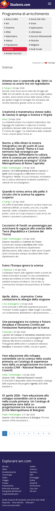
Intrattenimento (9, 472)
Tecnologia (7, 474)
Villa (28, 173)
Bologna (36, 417)
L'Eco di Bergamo (10, 303)
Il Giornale (7, 331)
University (40, 334)
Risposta (6, 502)
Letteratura (35, 32)
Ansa (4, 119)
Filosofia (34, 40)
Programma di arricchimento (25, 13)
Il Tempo (6, 88)
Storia (32, 23)
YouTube (50, 63)
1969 (4, 94)
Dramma (9, 27)
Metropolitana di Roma (26, 170)
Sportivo (33, 472)
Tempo (5, 483)
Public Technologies (11, 167)
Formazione (35, 485)
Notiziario (30, 502)
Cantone (27, 241)
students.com (24, 499)
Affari (7, 32)
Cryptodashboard (10, 494)
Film (31, 474)
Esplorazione (36, 27)
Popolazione (11, 44)
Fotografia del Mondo (11, 491)
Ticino (38, 241)
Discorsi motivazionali (40, 36)
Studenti (33, 483)
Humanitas (30, 334)
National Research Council (29, 377)
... (50, 312)
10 (49, 433)
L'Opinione (7, 269)
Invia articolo (17, 502)
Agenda (34, 383)
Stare (30, 309)
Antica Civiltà (11, 19)
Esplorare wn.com (16, 460)
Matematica (10, 36)
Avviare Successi (12, 53)
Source (6, 170)
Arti (6, 23)
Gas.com (34, 488)
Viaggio (5, 480)
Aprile (4, 173)
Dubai (32, 480)
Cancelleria (27, 244)
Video (4, 477)
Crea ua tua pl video (11, 505)
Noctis (17, 176)
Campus (18, 334)
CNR (12, 377)
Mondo (5, 466)
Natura (8, 40)
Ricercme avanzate (10, 488)
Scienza (8, 49)
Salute (32, 466)
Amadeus (6, 346)
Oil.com (33, 491)
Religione (34, 44)
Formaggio (34, 477)
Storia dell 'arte (37, 19)
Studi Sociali (35, 49)
